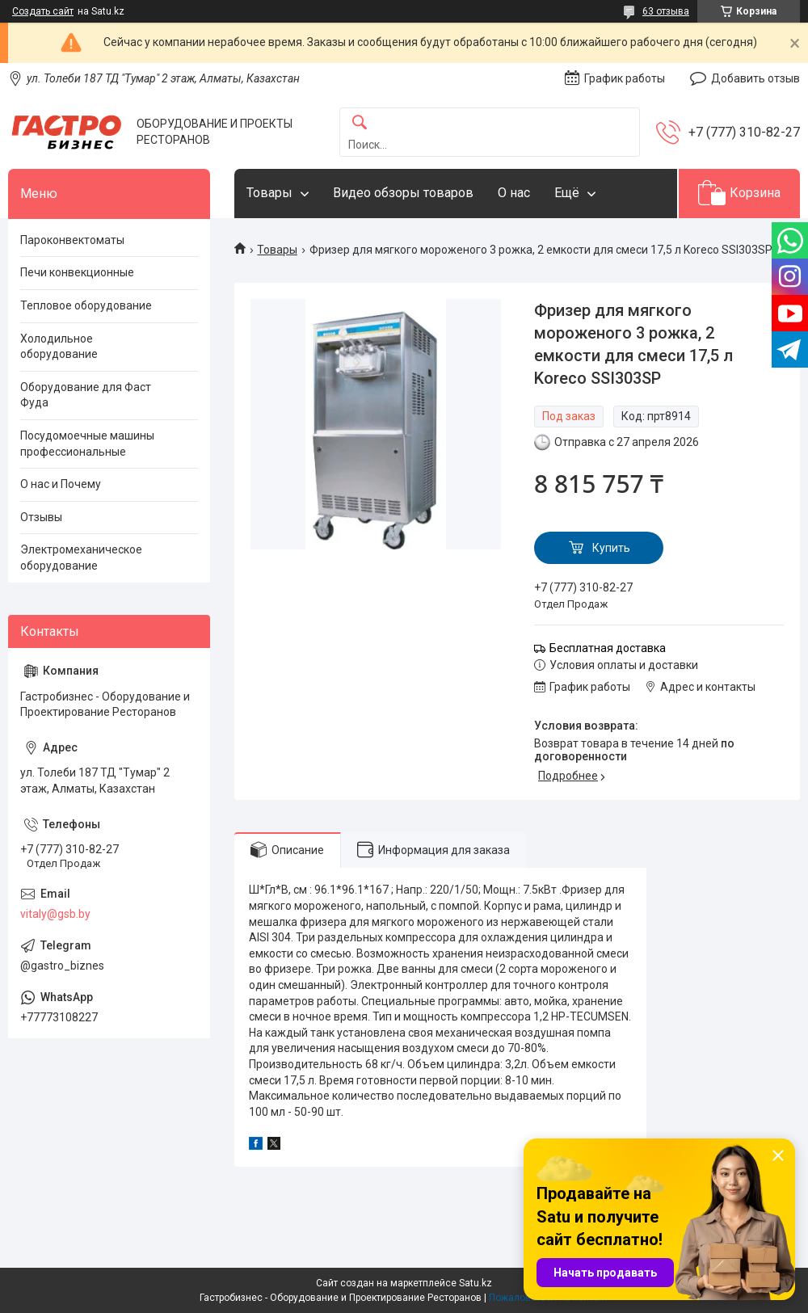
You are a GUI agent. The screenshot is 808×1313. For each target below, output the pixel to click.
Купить (611, 547)
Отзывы (41, 517)
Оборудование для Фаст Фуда (85, 395)
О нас (514, 192)
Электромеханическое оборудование (81, 557)
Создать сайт (43, 11)
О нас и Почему (60, 484)
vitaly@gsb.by (55, 913)
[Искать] (359, 123)
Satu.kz (475, 1283)
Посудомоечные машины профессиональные (87, 443)
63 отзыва (665, 11)
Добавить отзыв (755, 78)
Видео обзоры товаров (403, 192)
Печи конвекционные (77, 272)
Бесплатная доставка (607, 648)
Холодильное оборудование (59, 346)
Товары (269, 192)
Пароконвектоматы (72, 240)
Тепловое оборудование (86, 305)
